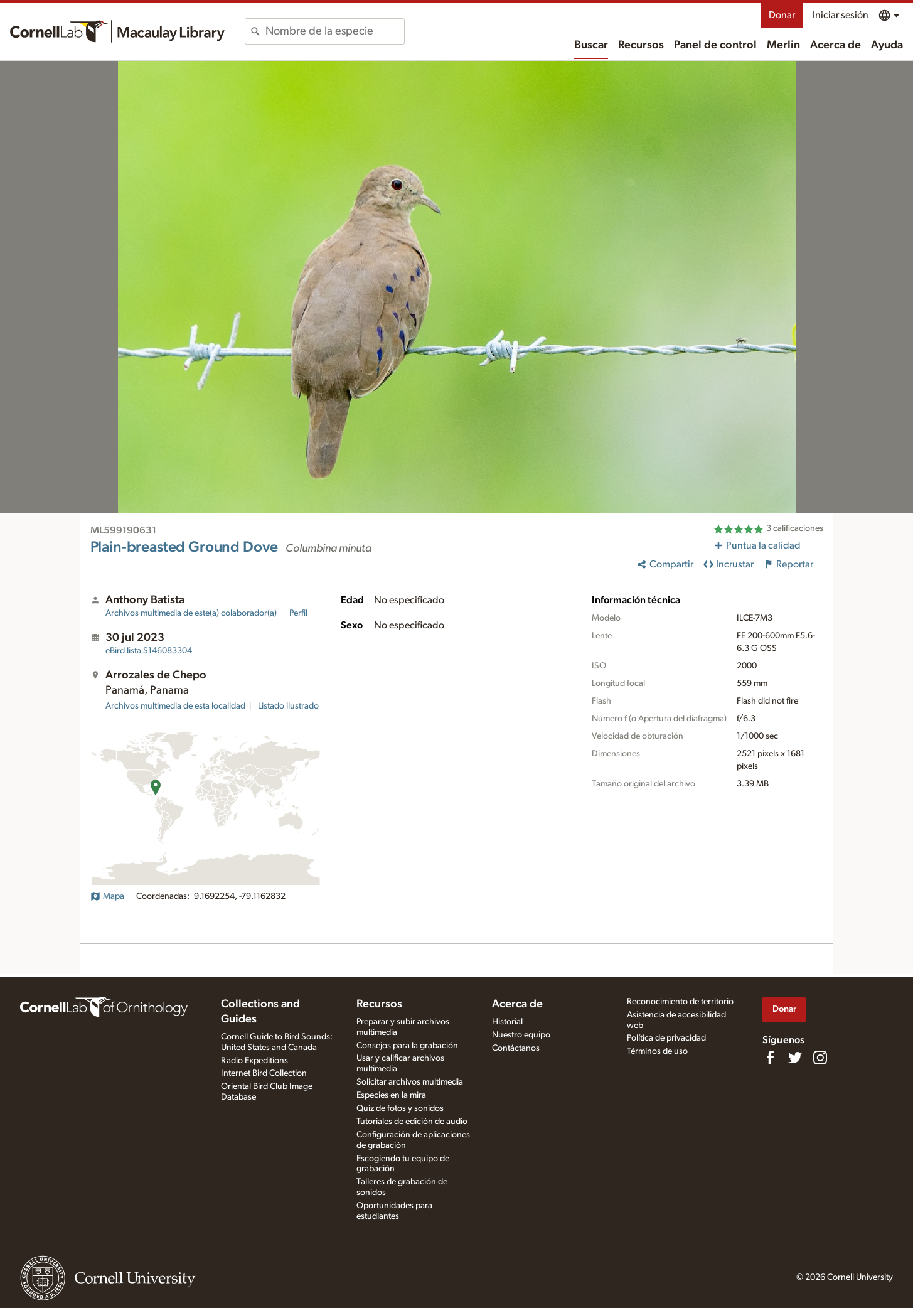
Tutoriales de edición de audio (411, 1121)
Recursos (641, 45)
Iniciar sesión (840, 15)
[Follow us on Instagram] (820, 1057)
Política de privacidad (666, 1038)
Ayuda (887, 45)
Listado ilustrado (288, 706)
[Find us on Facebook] (769, 1057)
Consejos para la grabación (407, 1045)
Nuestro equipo (521, 1035)
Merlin (783, 45)
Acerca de (835, 45)
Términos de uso (657, 1051)
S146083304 (148, 650)
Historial (507, 1021)
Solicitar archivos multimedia (409, 1082)
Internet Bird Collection (264, 1073)
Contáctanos (516, 1048)
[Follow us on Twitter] (795, 1057)
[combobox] (334, 31)
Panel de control (715, 45)
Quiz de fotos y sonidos (400, 1108)
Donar (782, 15)
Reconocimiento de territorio (680, 1001)
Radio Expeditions (254, 1060)
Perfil (298, 613)
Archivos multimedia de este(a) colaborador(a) (191, 613)
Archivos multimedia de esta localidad (175, 706)
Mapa (107, 896)
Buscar (591, 45)
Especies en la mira (391, 1095)
